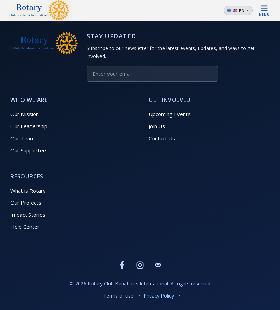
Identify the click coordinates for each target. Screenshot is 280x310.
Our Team (22, 138)
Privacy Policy (158, 295)
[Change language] (238, 10)
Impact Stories (27, 214)
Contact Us (162, 138)
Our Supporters (29, 150)
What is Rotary (28, 190)
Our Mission (24, 114)
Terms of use (118, 295)
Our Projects (25, 202)
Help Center (25, 226)
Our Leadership (28, 126)
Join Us (157, 126)
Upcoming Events (170, 114)
